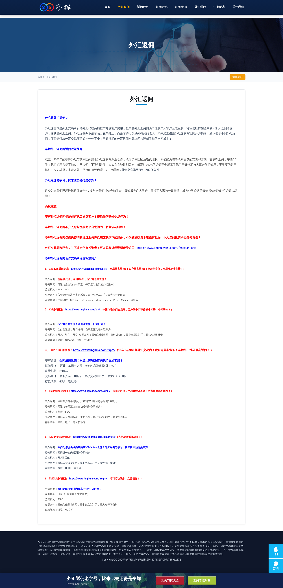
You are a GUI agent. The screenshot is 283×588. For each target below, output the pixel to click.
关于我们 (238, 8)
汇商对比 (161, 8)
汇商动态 (219, 8)
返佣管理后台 (201, 580)
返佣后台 (143, 8)
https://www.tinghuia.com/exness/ (89, 268)
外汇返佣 (124, 8)
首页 (108, 8)
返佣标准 (237, 76)
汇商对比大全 (170, 580)
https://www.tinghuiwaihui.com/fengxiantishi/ (166, 248)
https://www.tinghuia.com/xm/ (82, 309)
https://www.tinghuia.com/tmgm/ (88, 478)
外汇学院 (200, 8)
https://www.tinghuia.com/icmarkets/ (94, 436)
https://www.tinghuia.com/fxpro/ (94, 350)
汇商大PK (181, 8)
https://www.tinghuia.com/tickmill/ (90, 391)
